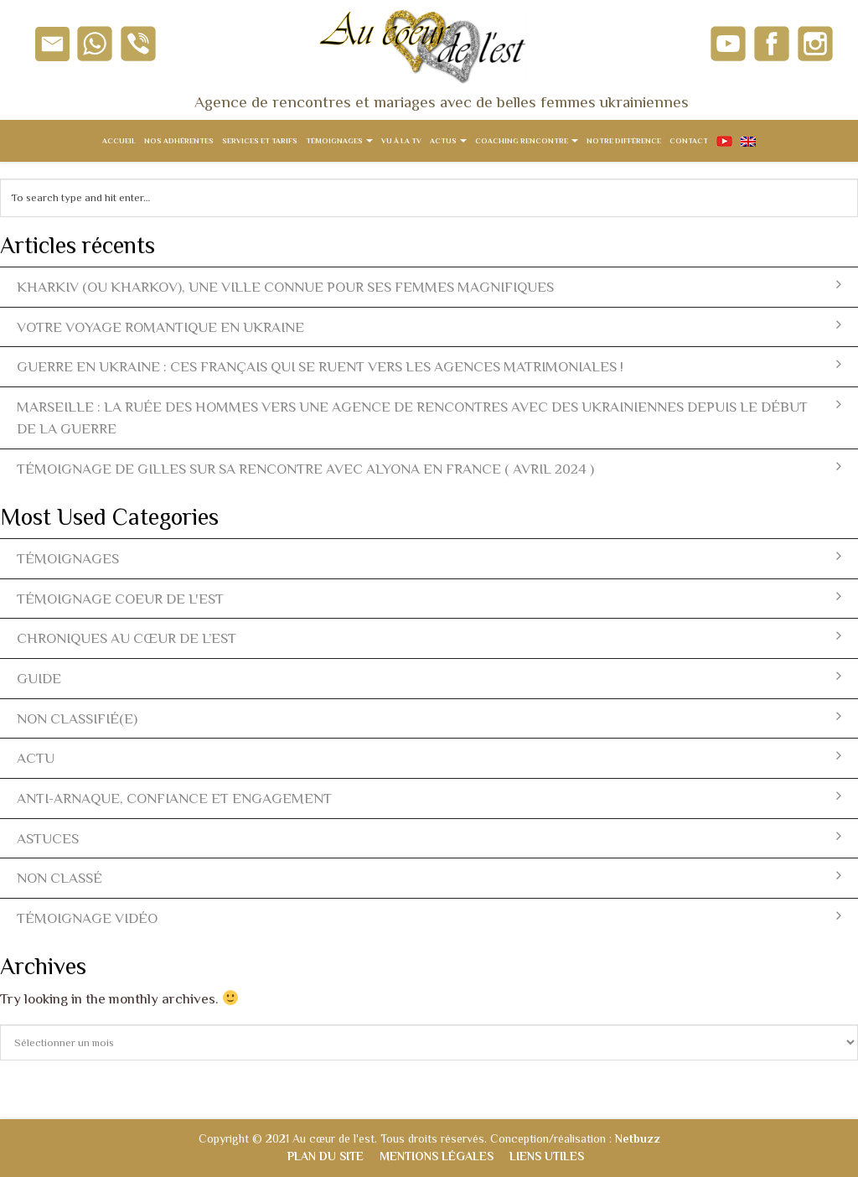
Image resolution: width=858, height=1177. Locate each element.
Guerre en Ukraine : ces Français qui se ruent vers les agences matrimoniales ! (429, 366)
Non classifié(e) (429, 718)
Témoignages (339, 141)
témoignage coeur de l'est (429, 598)
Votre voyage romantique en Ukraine (429, 326)
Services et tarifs (259, 141)
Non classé (429, 877)
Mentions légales (437, 1156)
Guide (429, 678)
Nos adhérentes (179, 141)
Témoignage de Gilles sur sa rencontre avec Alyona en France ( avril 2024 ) (429, 468)
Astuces (429, 838)
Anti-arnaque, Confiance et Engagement (429, 797)
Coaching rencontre (526, 141)
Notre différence (624, 141)
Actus (448, 141)
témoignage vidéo (429, 917)
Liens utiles (546, 1156)
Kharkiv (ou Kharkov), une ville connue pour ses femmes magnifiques (429, 286)
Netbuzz (637, 1138)
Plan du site (325, 1156)
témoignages (429, 558)
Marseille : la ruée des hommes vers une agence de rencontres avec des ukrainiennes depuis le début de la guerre (429, 417)
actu (429, 757)
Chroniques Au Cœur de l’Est (429, 637)
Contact (688, 141)
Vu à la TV (401, 141)
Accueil (119, 141)
